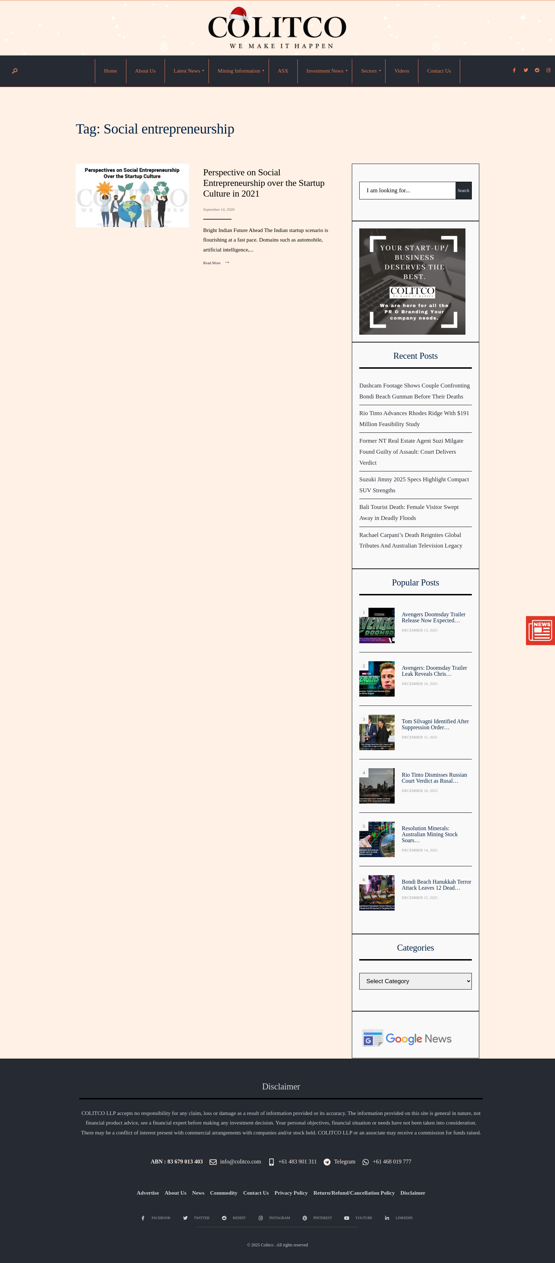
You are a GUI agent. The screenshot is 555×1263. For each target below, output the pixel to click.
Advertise (148, 1193)
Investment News (325, 71)
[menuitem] (187, 71)
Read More (218, 263)
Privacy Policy (291, 1193)
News (198, 1193)
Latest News (187, 71)
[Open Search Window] (14, 71)
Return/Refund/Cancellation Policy (354, 1193)
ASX (283, 71)
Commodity (224, 1193)
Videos (401, 71)
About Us (145, 71)
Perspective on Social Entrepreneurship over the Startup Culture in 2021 (264, 183)
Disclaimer (412, 1193)
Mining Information (239, 71)
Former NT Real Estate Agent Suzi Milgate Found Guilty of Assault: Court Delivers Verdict (411, 451)
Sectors (369, 71)
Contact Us (439, 71)
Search (463, 190)
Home (110, 71)
